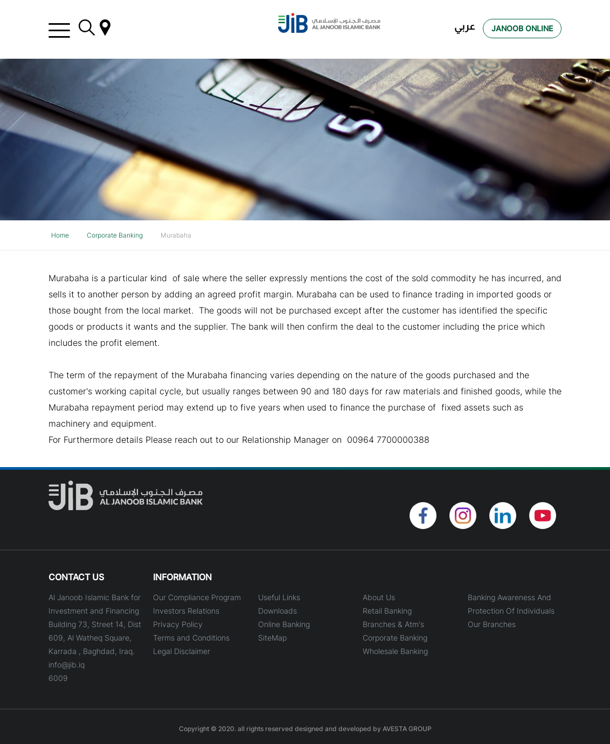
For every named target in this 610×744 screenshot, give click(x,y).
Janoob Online (522, 28)
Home (60, 235)
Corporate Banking (115, 235)
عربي (464, 26)
